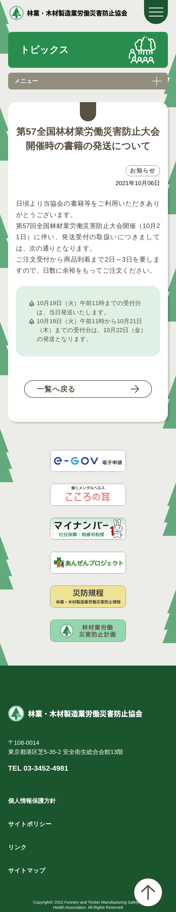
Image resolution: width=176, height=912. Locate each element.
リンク (17, 847)
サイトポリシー (29, 824)
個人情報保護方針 (32, 800)
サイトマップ (26, 870)
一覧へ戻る (56, 389)
